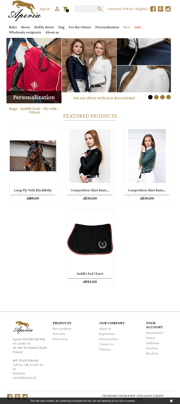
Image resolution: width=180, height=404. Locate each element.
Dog (61, 27)
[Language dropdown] (142, 9)
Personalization (107, 27)
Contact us (106, 344)
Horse (25, 27)
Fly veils (50, 108)
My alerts (152, 353)
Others (34, 112)
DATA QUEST (145, 395)
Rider (13, 27)
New (127, 27)
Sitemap (104, 349)
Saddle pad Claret (90, 273)
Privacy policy (108, 339)
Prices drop (60, 339)
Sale (138, 27)
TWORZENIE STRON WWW (118, 395)
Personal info (154, 332)
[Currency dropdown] (129, 9)
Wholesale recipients (25, 32)
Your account (154, 325)
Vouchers (152, 348)
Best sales (59, 334)
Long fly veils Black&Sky (33, 190)
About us (52, 32)
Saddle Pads (30, 108)
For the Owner (80, 27)
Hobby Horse (44, 27)
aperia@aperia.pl (24, 377)
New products (62, 328)
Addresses (152, 343)
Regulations (107, 334)
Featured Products (90, 116)
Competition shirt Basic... (90, 190)
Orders (150, 338)
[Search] (89, 8)
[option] (116, 72)
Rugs (13, 108)
